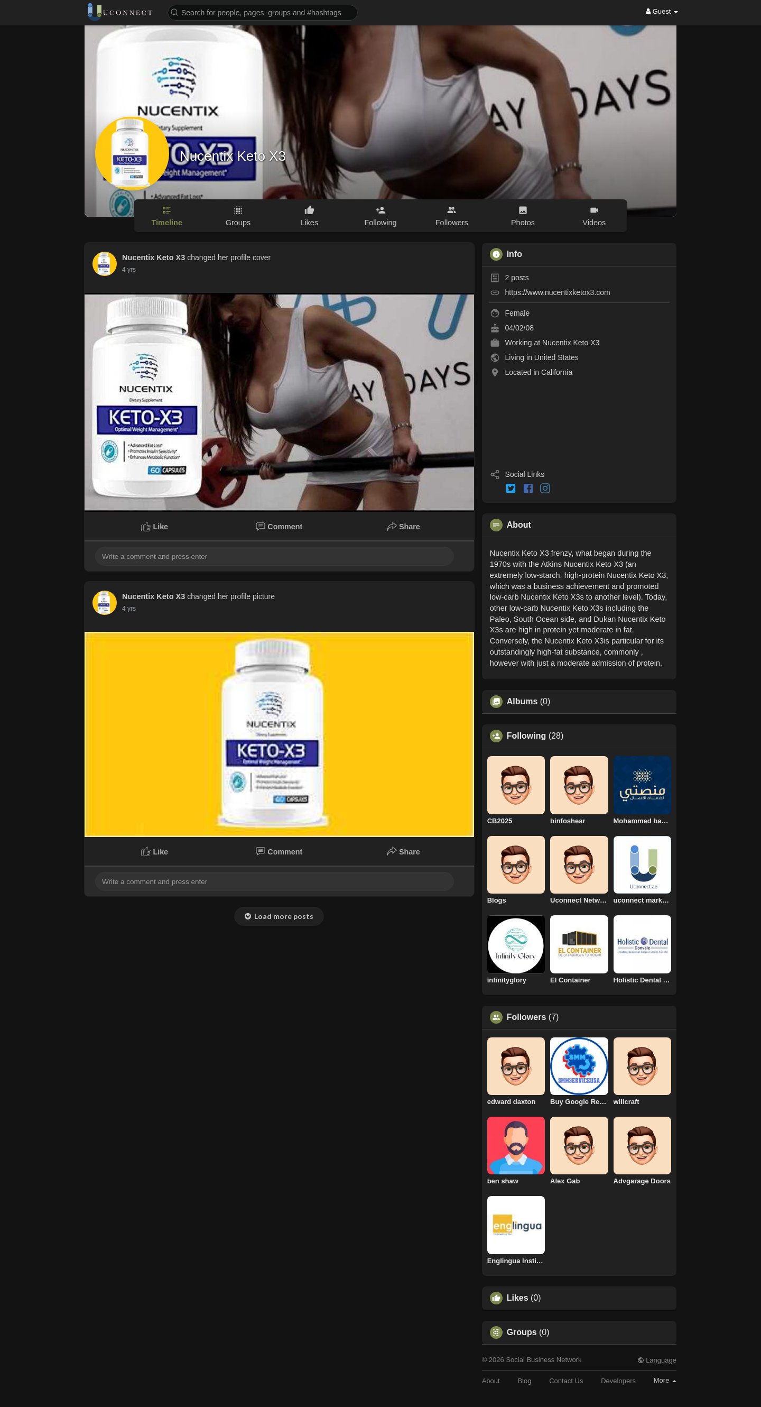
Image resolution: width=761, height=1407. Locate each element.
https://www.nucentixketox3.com (557, 292)
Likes (517, 1298)
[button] (262, 12)
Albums (522, 701)
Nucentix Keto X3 (233, 156)
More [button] (665, 1380)
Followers (526, 1017)
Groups (522, 1332)
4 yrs (129, 269)
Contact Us (566, 1380)
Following (526, 736)
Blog (524, 1380)
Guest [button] (662, 11)
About (491, 1380)
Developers (618, 1380)
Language (656, 1360)
